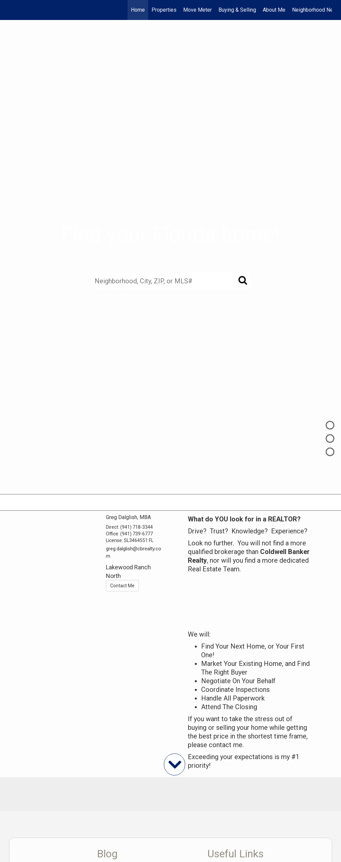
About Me (274, 10)
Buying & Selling (237, 10)
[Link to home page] (12, 10)
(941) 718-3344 (136, 527)
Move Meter (197, 10)
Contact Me (122, 585)
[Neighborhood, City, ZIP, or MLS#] (170, 280)
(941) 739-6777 (136, 533)
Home (138, 10)
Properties (164, 10)
